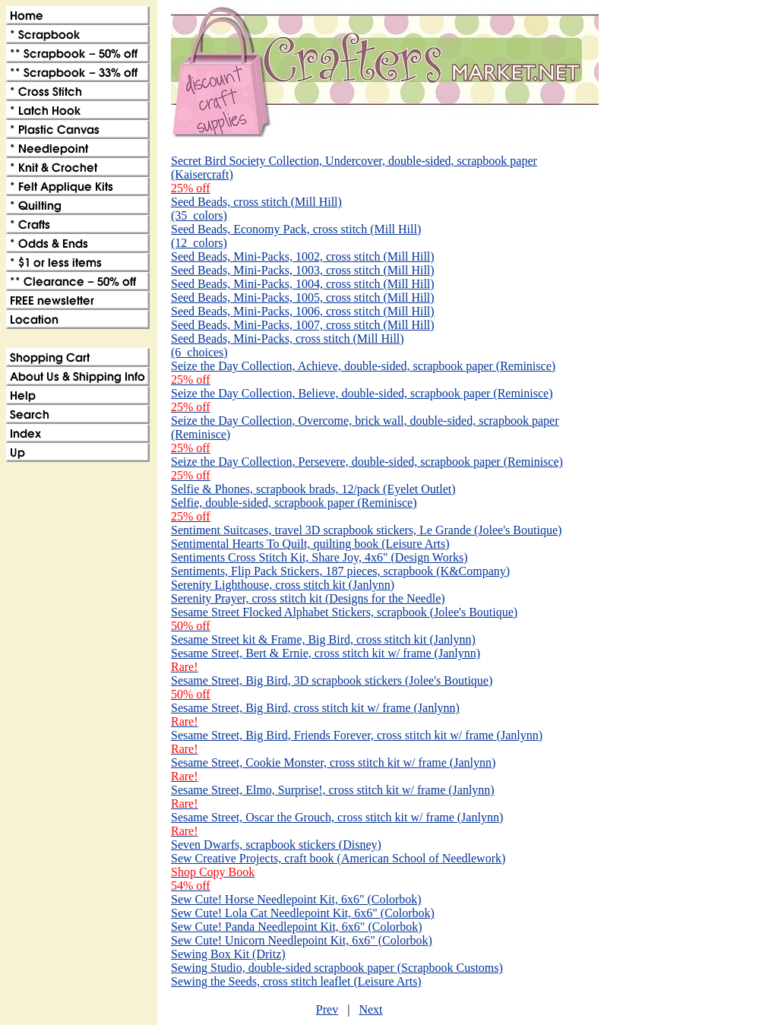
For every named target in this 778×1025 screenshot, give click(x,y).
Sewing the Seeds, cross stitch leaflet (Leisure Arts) (296, 981)
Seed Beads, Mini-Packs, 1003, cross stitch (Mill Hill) (303, 270)
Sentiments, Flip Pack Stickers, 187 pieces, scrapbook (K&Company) (340, 571)
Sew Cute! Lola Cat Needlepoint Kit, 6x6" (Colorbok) (303, 912)
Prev (327, 1009)
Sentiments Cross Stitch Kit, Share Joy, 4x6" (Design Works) (319, 557)
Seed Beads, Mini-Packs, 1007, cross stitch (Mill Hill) (303, 324)
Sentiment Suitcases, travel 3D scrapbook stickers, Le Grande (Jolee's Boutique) (366, 530)
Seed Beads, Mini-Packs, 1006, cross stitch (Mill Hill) (303, 311)
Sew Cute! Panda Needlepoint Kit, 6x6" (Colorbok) (296, 926)
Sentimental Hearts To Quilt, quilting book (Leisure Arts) (310, 543)
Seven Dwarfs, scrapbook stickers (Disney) (276, 844)
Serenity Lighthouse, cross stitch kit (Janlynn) (282, 584)
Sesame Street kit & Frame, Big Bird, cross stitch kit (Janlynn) (323, 639)
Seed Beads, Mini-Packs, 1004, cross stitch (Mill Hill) (303, 283)
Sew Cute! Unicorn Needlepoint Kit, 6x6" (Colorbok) (301, 940)
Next (370, 1009)
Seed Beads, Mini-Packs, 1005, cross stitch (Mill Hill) (303, 297)
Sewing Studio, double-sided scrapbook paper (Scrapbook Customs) (337, 967)
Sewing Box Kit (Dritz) (228, 953)
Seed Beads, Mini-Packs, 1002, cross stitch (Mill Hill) (303, 256)
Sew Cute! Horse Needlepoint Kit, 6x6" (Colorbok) (296, 899)
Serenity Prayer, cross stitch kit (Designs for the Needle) (308, 598)
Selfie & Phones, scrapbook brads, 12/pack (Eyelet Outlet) (313, 488)
